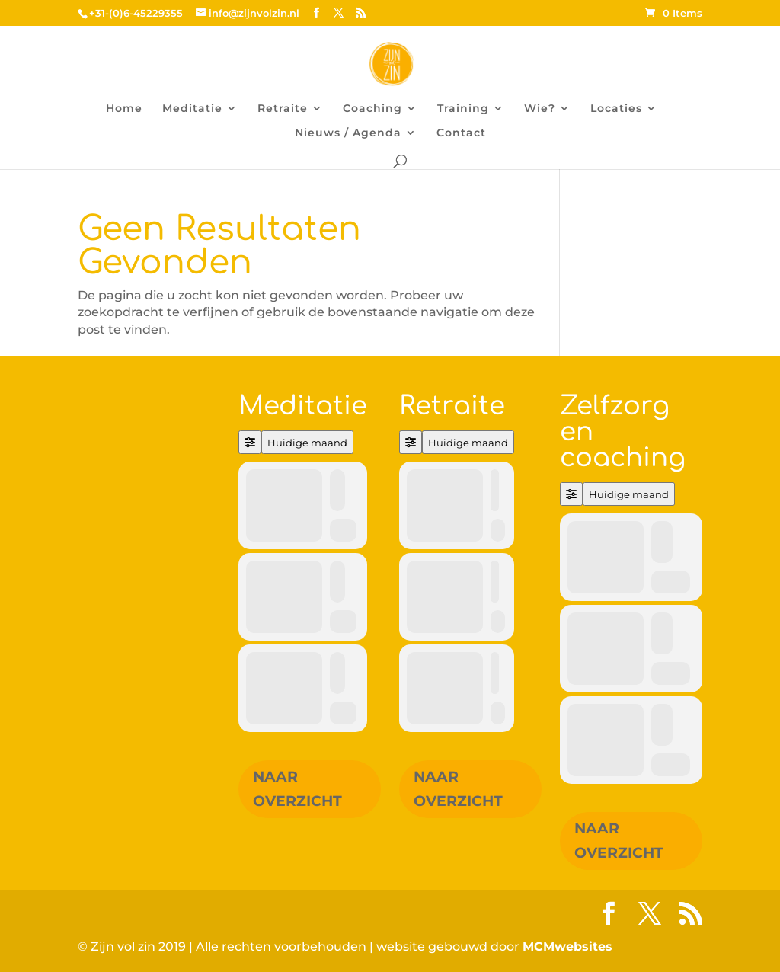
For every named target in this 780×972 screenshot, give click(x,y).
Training (463, 109)
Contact (461, 133)
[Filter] (249, 442)
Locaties (616, 109)
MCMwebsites (567, 946)
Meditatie (192, 109)
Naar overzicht (297, 789)
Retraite (282, 109)
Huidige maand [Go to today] (307, 442)
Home (124, 109)
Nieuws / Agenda (348, 133)
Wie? (539, 109)
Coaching (372, 109)
